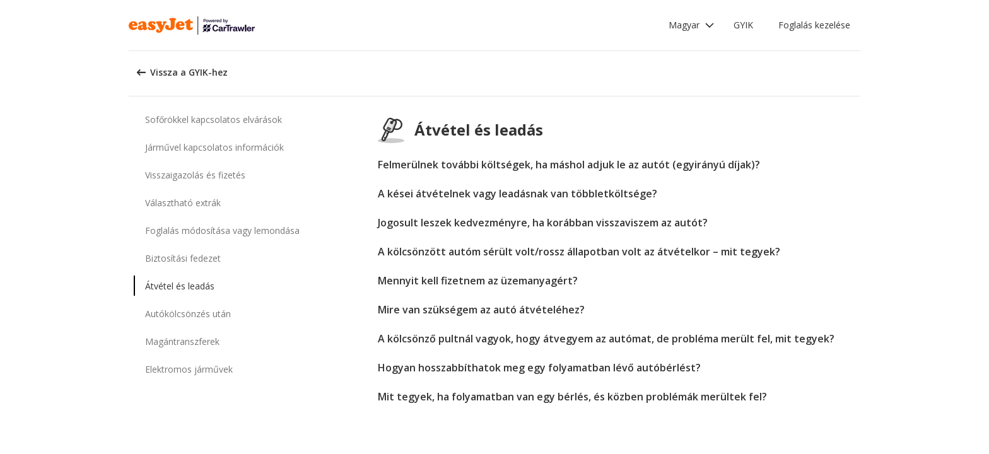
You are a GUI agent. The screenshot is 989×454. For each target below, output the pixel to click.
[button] (691, 25)
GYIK (743, 25)
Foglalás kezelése (814, 25)
